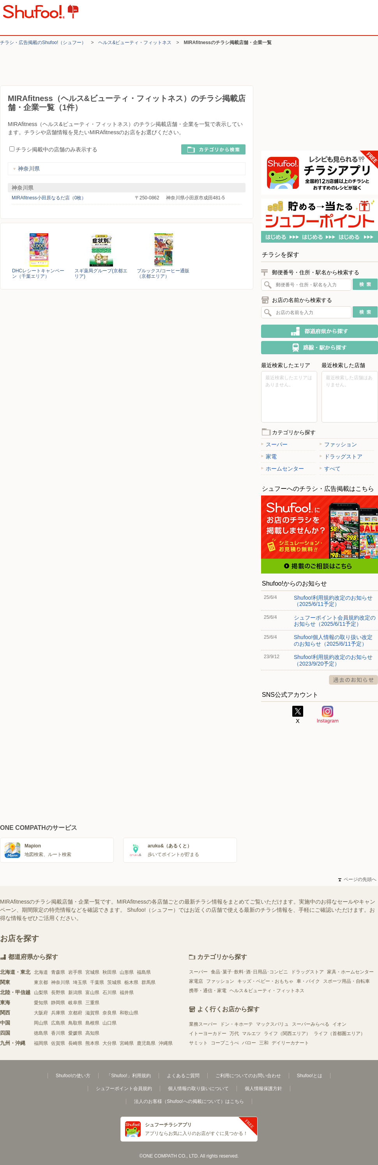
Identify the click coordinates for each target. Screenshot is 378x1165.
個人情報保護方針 (263, 1088)
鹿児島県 (146, 1043)
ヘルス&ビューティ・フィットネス (134, 42)
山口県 (109, 1023)
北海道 (41, 972)
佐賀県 (58, 1043)
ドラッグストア (341, 456)
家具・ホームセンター (350, 972)
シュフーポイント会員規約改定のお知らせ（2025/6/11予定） (335, 620)
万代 (234, 1033)
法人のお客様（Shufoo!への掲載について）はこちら (189, 1101)
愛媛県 (75, 1033)
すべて (330, 468)
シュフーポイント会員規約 (124, 1088)
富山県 (92, 992)
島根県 (92, 1023)
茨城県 (114, 982)
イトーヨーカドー (207, 1033)
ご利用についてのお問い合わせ (248, 1075)
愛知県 (41, 1002)
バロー (249, 1043)
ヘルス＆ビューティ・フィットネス (267, 990)
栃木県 (131, 982)
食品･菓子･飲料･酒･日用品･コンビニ (249, 972)
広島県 (58, 1023)
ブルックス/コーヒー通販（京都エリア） (163, 273)
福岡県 (41, 1043)
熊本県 (92, 1043)
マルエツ (251, 1033)
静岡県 (58, 1002)
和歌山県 (129, 1013)
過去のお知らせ (353, 680)
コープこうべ (225, 1043)
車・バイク (308, 981)
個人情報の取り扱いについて (198, 1088)
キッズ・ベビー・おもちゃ (265, 981)
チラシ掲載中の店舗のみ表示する (53, 149)
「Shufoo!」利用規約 (128, 1075)
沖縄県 (166, 1043)
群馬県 (148, 982)
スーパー (274, 444)
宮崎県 (127, 1043)
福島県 (144, 972)
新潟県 (75, 992)
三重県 (92, 1002)
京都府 (75, 1013)
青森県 (58, 972)
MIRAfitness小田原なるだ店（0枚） (49, 198)
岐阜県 (75, 1002)
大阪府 (41, 1013)
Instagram (328, 715)
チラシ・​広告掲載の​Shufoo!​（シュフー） (43, 42)
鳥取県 (75, 1023)
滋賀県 (92, 1013)
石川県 (109, 992)
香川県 (58, 1033)
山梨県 (41, 992)
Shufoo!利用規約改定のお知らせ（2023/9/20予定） (333, 660)
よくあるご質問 (183, 1075)
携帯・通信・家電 (207, 990)
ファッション (338, 444)
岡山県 (41, 1023)
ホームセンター (282, 468)
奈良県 (109, 1013)
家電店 (196, 981)
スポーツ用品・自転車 (346, 981)
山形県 (127, 972)
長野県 (58, 992)
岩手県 (75, 972)
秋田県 (109, 972)
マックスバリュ (272, 1024)
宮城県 (92, 972)
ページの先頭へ (357, 879)
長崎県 (75, 1043)
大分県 (109, 1043)
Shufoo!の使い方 (73, 1075)
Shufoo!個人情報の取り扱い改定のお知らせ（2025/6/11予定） (333, 640)
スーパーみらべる (310, 1024)
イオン (339, 1024)
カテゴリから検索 (213, 149)
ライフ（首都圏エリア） (339, 1033)
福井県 (127, 992)
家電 (269, 456)
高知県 (92, 1033)
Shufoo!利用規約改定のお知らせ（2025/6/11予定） (333, 601)
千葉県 (97, 982)
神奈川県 (26, 168)
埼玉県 (80, 982)
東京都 (41, 982)
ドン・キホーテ (236, 1024)
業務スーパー (203, 1024)
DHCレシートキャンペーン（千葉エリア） (38, 273)
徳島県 (41, 1033)
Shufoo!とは (309, 1075)
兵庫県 (58, 1013)
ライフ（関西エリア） (287, 1033)
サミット (198, 1043)
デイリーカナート (290, 1043)
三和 (263, 1043)
